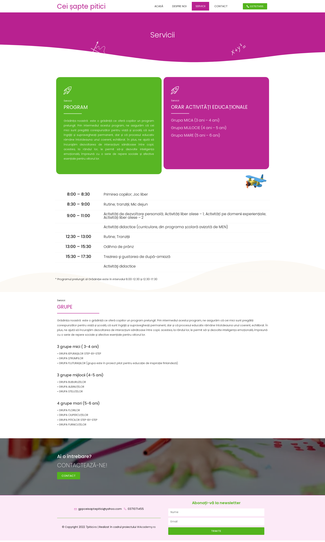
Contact (221, 6)
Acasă (158, 6)
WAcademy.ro (146, 528)
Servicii (200, 6)
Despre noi (179, 6)
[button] (255, 6)
